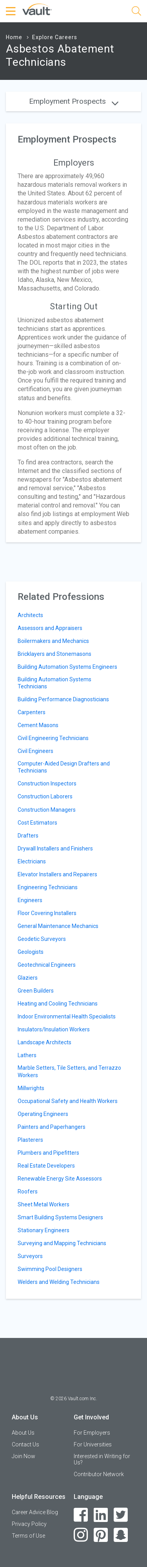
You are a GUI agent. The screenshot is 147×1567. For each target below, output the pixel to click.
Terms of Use (28, 1536)
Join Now (23, 1456)
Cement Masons (38, 725)
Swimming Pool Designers (50, 1269)
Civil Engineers (35, 751)
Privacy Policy (29, 1524)
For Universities (93, 1444)
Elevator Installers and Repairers (57, 874)
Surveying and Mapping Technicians (62, 1243)
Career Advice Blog (35, 1512)
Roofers (28, 1191)
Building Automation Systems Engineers (67, 667)
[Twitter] (121, 1515)
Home (14, 37)
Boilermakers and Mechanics (53, 641)
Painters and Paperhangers (51, 1127)
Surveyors (30, 1256)
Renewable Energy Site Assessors (60, 1178)
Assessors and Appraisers (50, 628)
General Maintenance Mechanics (58, 926)
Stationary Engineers (43, 1230)
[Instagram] (81, 1535)
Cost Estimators (37, 823)
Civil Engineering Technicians (53, 738)
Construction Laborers (45, 796)
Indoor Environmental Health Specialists (67, 1016)
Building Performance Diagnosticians (63, 699)
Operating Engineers (43, 1114)
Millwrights (31, 1088)
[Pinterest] (101, 1535)
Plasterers (30, 1140)
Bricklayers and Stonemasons (54, 654)
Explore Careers (54, 37)
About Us (23, 1433)
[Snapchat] (121, 1535)
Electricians (32, 861)
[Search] (136, 12)
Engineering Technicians (48, 887)
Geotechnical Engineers (47, 965)
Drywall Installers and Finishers (55, 848)
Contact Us (25, 1444)
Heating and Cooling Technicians (58, 1003)
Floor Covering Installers (47, 913)
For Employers (92, 1433)
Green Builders (36, 990)
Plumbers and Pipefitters (48, 1153)
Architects (30, 615)
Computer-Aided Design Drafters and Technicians (64, 767)
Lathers (27, 1055)
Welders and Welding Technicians (59, 1282)
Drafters (28, 835)
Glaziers (28, 978)
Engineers (30, 900)
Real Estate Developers (46, 1166)
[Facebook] (81, 1515)
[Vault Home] (37, 9)
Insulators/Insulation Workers (54, 1029)
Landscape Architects (44, 1042)
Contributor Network (99, 1474)
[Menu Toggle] (12, 11)
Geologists (31, 952)
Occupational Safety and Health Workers (68, 1101)
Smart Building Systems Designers (60, 1217)
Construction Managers (47, 810)
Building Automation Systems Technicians (54, 683)
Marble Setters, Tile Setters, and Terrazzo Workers (69, 1071)
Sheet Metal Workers (43, 1204)
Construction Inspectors (47, 783)
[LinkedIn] (101, 1515)
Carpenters (31, 712)
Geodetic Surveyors (42, 939)
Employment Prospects (73, 101)
